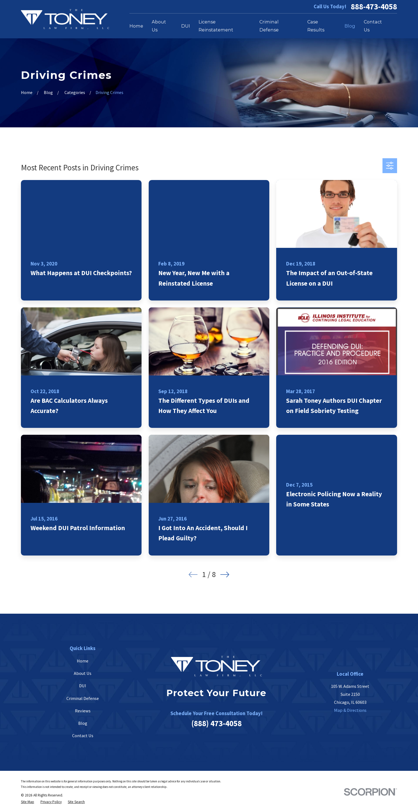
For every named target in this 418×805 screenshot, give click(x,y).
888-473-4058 (374, 7)
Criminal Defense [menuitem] (269, 26)
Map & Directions (350, 710)
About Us (82, 673)
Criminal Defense (82, 698)
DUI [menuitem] (185, 26)
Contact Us (82, 735)
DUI (82, 685)
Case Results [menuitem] (315, 26)
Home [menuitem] (136, 26)
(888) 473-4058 (216, 723)
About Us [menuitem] (159, 26)
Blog (82, 723)
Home (82, 661)
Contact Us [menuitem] (373, 26)
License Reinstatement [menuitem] (216, 26)
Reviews (83, 710)
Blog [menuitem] (349, 26)
